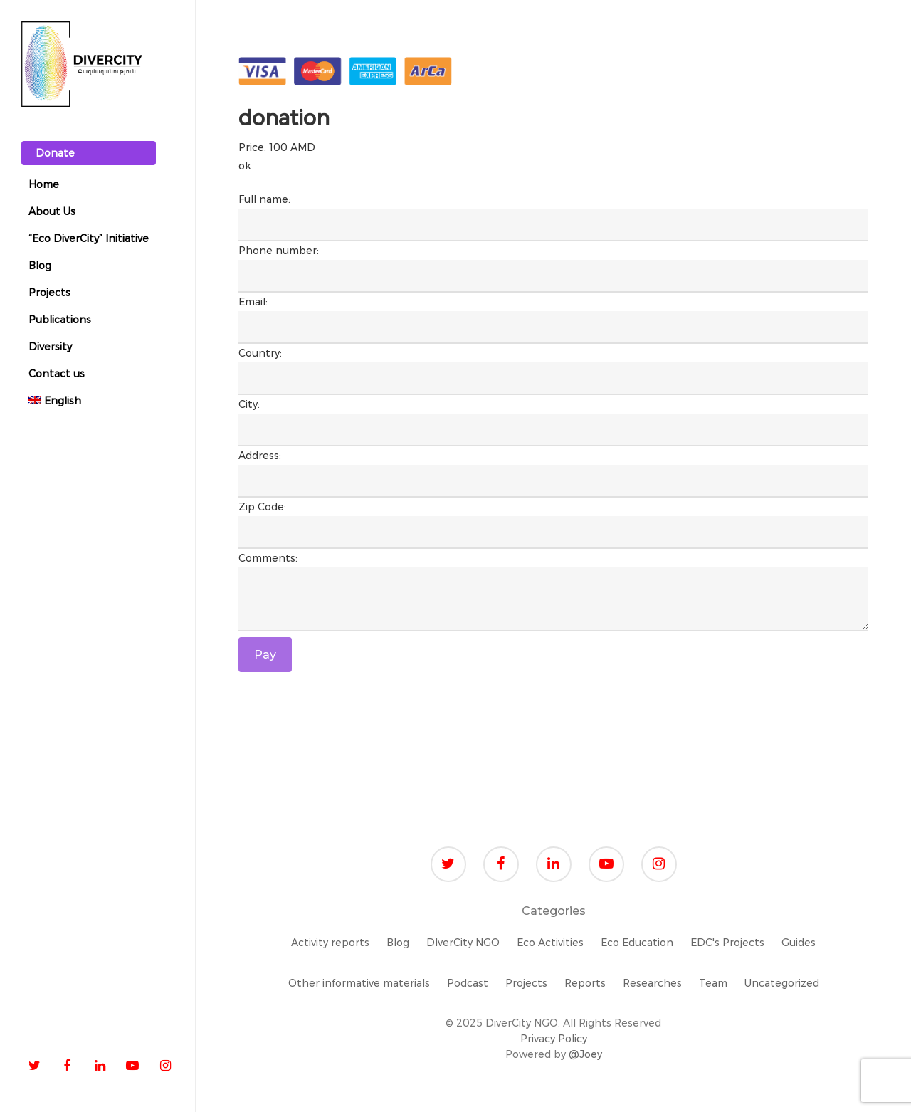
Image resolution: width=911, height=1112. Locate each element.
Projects (526, 983)
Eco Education (637, 942)
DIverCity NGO (463, 942)
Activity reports (330, 942)
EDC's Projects (727, 942)
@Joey (585, 1054)
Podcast (467, 983)
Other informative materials (359, 983)
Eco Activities (550, 942)
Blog (397, 942)
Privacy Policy (553, 1038)
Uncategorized (781, 983)
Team (713, 983)
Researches (652, 983)
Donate (55, 153)
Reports (585, 983)
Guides (798, 942)
